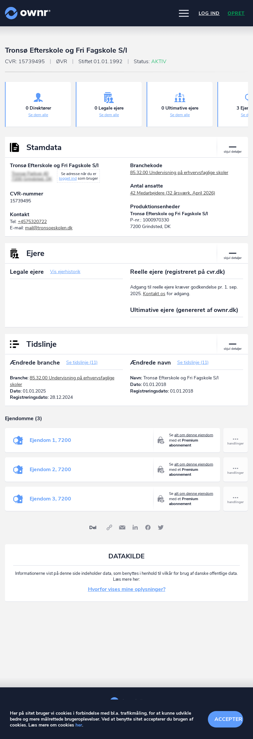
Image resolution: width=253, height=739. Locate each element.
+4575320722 (32, 221)
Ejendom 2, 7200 (50, 469)
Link (109, 527)
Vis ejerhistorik (65, 271)
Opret (236, 13)
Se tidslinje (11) (82, 362)
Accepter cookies (228, 719)
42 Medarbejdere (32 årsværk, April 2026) (172, 193)
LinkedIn (135, 527)
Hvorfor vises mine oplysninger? (126, 589)
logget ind (68, 178)
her (78, 725)
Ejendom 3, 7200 (50, 498)
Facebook (148, 527)
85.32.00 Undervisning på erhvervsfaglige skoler (179, 172)
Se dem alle (38, 114)
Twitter (160, 527)
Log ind (209, 13)
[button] (184, 13)
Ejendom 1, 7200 (50, 440)
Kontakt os (154, 294)
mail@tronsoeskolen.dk (48, 228)
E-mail (122, 527)
